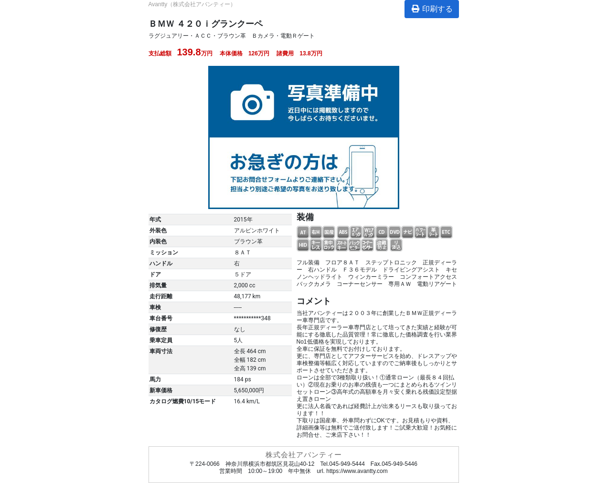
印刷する (432, 8)
